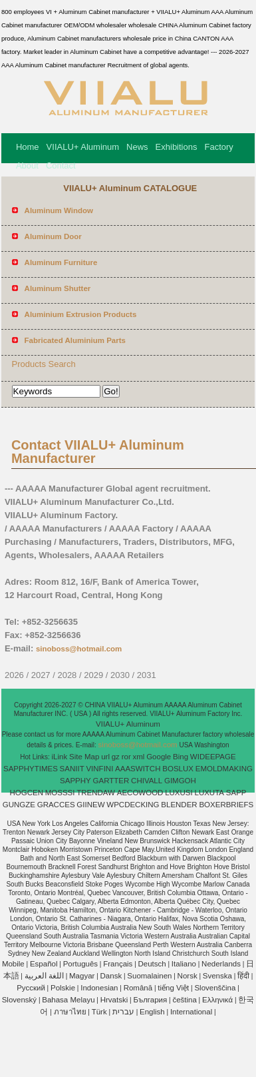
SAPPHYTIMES (30, 769)
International (191, 1012)
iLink (60, 757)
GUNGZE (19, 805)
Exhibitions (176, 147)
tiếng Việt (173, 988)
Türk (99, 1012)
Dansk (111, 976)
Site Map (84, 757)
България (150, 1000)
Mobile (13, 964)
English (152, 1012)
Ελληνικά (217, 1000)
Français (117, 964)
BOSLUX (177, 769)
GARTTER (111, 781)
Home (27, 147)
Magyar (81, 976)
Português (80, 964)
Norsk (187, 976)
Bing (180, 757)
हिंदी (243, 976)
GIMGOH (180, 781)
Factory (218, 147)
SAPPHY (75, 781)
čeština (184, 1000)
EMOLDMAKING (224, 769)
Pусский (31, 988)
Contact (61, 166)
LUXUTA (210, 793)
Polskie (63, 988)
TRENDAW (95, 793)
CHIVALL (146, 781)
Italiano (184, 964)
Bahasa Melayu (68, 1000)
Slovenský (19, 1000)
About (27, 166)
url (105, 757)
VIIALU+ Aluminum (83, 147)
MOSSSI (60, 793)
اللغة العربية (44, 976)
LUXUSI (179, 793)
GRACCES (56, 805)
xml (139, 757)
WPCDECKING (132, 805)
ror (126, 757)
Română (138, 988)
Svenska (217, 976)
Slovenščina (214, 988)
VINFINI (99, 769)
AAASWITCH (137, 769)
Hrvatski (114, 1000)
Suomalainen (149, 976)
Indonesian (99, 988)
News (137, 147)
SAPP (236, 793)
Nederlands (221, 964)
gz (116, 757)
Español (44, 964)
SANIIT (72, 769)
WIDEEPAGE (213, 757)
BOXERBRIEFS (226, 805)
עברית (123, 1012)
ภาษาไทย (70, 1012)
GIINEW (90, 805)
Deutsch (152, 964)
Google (158, 757)
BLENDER (179, 805)
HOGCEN (26, 793)
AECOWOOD (140, 793)
